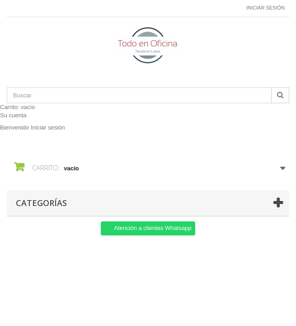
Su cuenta (13, 115)
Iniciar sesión (265, 7)
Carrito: (17, 107)
